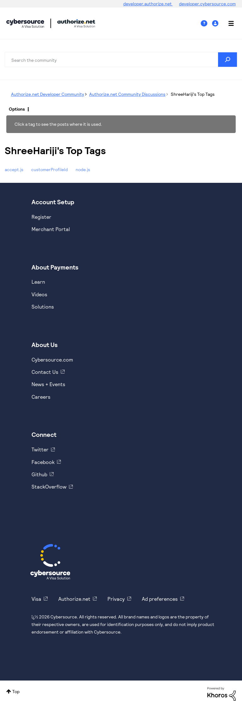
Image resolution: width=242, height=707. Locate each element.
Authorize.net (74, 599)
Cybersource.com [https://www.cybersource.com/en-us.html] (52, 359)
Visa (36, 599)
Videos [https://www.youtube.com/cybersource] (39, 294)
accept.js (14, 169)
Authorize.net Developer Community (47, 94)
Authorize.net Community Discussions (127, 94)
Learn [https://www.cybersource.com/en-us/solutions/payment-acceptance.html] (38, 282)
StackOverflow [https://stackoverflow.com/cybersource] (49, 487)
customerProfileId (49, 169)
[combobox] (121, 59)
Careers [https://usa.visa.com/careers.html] (41, 397)
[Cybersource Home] (50, 561)
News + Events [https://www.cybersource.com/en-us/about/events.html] (48, 384)
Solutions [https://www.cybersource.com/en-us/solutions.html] (43, 307)
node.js (83, 169)
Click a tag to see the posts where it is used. (58, 124)
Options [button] (17, 109)
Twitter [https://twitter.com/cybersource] (40, 449)
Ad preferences (160, 599)
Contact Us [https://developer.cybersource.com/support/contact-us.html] (45, 372)
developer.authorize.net (148, 3)
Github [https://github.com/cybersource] (39, 474)
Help (206, 23)
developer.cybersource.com (207, 3)
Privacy (116, 599)
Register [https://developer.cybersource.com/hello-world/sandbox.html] (41, 217)
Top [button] (16, 691)
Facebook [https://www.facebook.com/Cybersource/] (43, 462)
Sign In (216, 23)
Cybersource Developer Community (25, 23)
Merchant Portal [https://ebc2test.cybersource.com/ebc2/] (51, 229)
